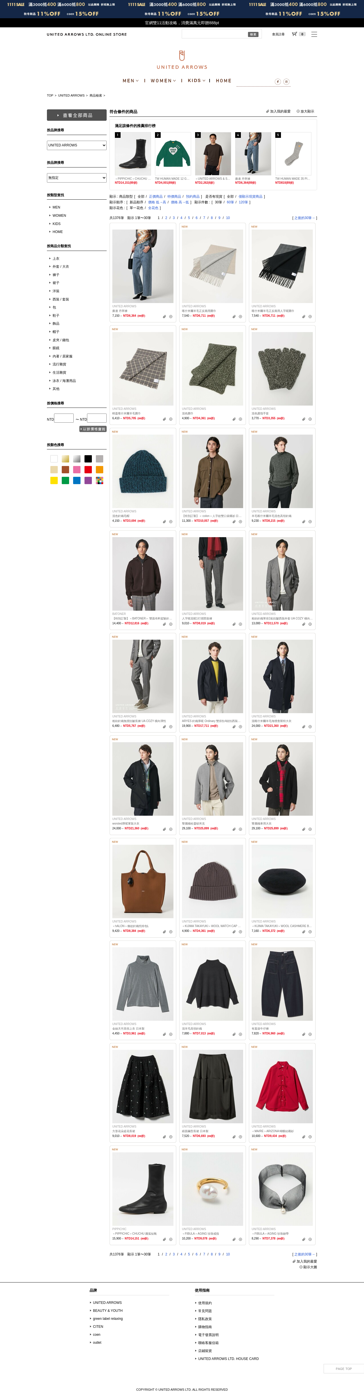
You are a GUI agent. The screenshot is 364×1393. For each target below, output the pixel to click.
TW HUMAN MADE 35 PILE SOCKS (293, 178)
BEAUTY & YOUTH (108, 1311)
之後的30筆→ (304, 218)
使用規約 (205, 1303)
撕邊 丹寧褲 (242, 178)
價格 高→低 (180, 202)
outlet (97, 1343)
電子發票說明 (208, 1335)
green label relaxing (108, 1319)
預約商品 (193, 197)
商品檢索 (96, 95)
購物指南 (205, 1327)
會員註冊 (278, 34)
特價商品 (174, 197)
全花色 (153, 208)
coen (96, 1335)
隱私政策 (205, 1319)
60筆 (230, 202)
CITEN (98, 1327)
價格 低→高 (157, 202)
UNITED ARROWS (71, 95)
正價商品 (156, 197)
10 (228, 218)
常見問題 (205, 1311)
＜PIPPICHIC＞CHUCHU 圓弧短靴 (133, 178)
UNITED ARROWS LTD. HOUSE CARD (228, 1359)
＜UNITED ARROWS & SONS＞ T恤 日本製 (213, 178)
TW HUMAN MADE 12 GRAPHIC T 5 (173, 178)
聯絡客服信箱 (208, 1343)
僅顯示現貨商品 (250, 197)
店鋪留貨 (205, 1351)
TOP (50, 95)
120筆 (243, 202)
